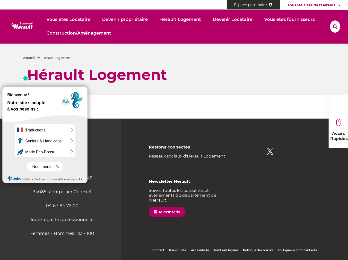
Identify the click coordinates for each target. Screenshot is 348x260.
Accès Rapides (339, 130)
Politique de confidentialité (297, 250)
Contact (158, 250)
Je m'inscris (169, 212)
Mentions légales (226, 250)
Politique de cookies (258, 250)
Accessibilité (200, 250)
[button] (68, 19)
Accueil (29, 58)
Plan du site (177, 250)
